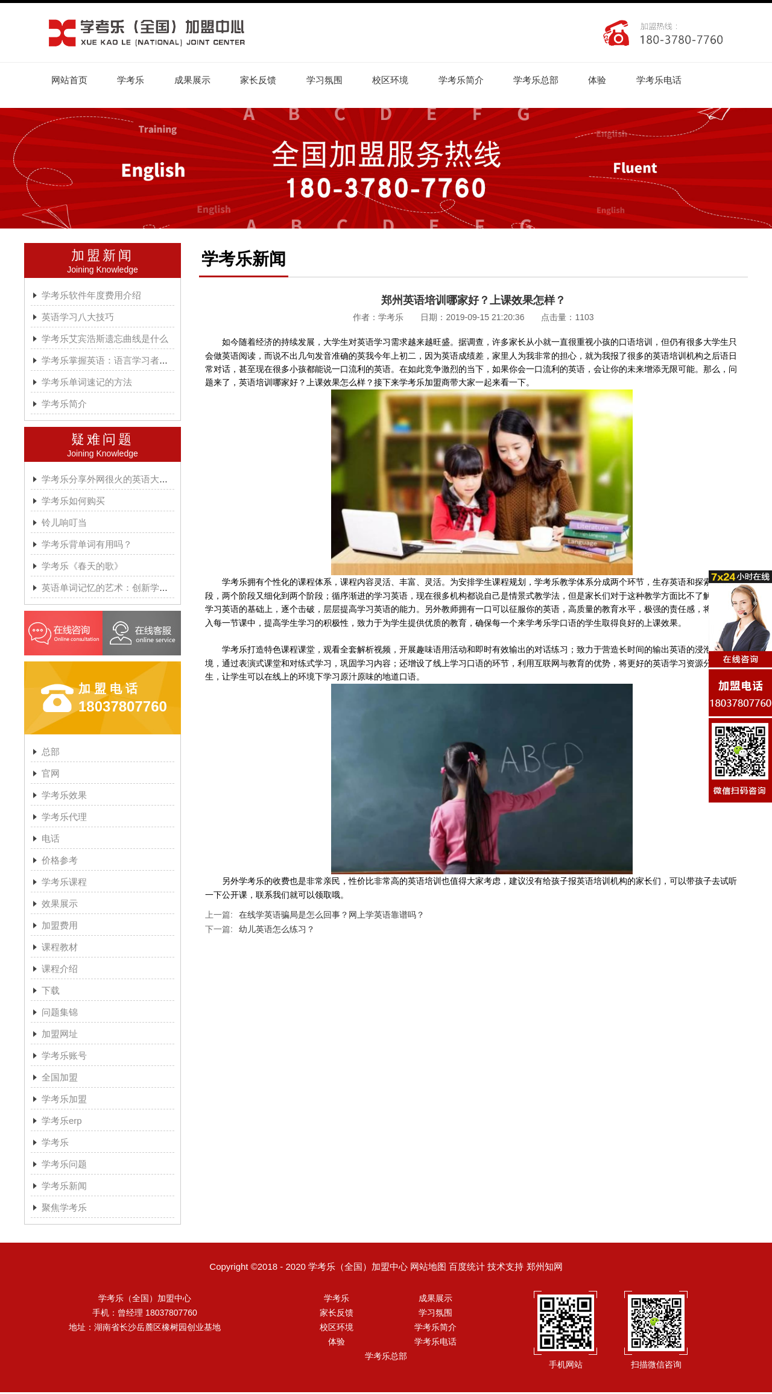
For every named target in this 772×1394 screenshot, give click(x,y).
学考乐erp (62, 1122)
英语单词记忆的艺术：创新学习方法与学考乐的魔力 (146, 589)
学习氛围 (336, 80)
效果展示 (60, 905)
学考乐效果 (64, 797)
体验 (621, 80)
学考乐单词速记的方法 (87, 384)
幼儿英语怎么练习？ (277, 931)
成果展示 (199, 80)
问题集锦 (60, 1014)
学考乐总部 (556, 80)
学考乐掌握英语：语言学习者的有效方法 (123, 362)
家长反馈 (268, 80)
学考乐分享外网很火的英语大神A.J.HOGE (126, 481)
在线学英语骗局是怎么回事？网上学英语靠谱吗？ (332, 916)
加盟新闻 (102, 257)
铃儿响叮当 (64, 524)
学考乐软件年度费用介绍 (91, 297)
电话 (51, 840)
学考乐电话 (684, 80)
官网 (51, 775)
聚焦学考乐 (64, 1209)
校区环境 (405, 80)
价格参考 (60, 862)
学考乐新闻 (64, 1187)
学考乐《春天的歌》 (82, 568)
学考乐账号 (64, 1057)
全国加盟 (60, 1079)
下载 (51, 992)
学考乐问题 (64, 1166)
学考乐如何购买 (73, 502)
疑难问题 (102, 441)
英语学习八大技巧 (78, 319)
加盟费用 (60, 927)
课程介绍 (60, 970)
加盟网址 (60, 1035)
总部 (51, 753)
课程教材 (60, 949)
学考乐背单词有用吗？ (87, 546)
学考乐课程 (64, 883)
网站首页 (70, 80)
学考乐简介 (478, 80)
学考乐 (134, 80)
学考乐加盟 (64, 1101)
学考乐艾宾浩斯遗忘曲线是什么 (105, 340)
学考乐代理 (64, 818)
